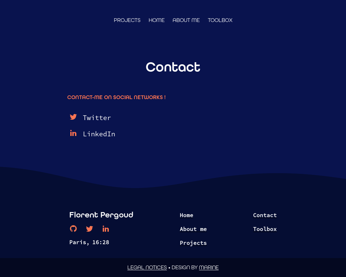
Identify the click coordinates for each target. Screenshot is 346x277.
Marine (209, 267)
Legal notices (147, 267)
